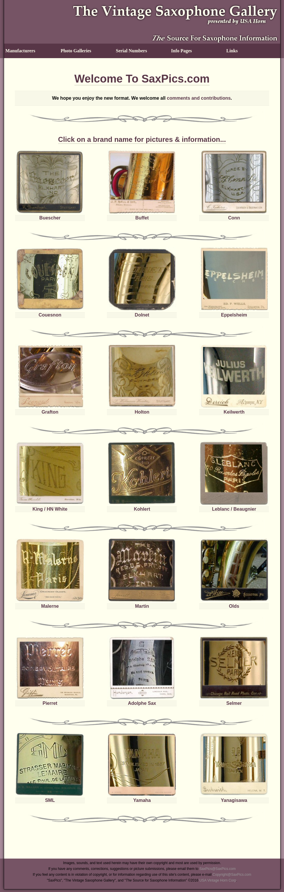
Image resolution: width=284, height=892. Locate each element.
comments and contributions (199, 98)
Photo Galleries (76, 50)
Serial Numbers (131, 50)
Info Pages (181, 50)
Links (232, 50)
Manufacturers (20, 50)
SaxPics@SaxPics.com (217, 869)
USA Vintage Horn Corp (217, 880)
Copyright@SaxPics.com (231, 875)
